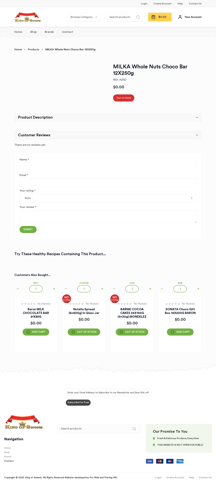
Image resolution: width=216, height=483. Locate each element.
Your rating (27, 190)
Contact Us (195, 4)
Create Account (162, 4)
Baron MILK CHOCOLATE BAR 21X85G (36, 313)
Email (24, 175)
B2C (35, 283)
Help (180, 4)
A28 (132, 283)
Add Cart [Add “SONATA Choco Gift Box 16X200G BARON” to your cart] (183, 332)
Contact (67, 32)
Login (144, 4)
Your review (28, 207)
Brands (49, 32)
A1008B (84, 283)
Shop (33, 32)
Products (33, 49)
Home (18, 32)
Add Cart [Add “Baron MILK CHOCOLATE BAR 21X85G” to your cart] (39, 332)
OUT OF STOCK (87, 332)
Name (24, 159)
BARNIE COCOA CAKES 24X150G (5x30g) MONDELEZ (132, 313)
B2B (180, 283)
